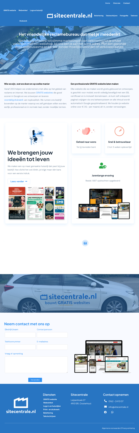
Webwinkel (23, 10)
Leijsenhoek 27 (78, 400)
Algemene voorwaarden (111, 428)
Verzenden (35, 380)
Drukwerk (23, 21)
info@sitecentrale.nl (118, 407)
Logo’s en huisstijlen (52, 406)
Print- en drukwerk (51, 409)
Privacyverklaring (128, 428)
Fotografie (124, 15)
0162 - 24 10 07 (116, 401)
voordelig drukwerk (13, 99)
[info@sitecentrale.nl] (105, 406)
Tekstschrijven (111, 15)
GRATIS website (10, 10)
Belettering (98, 15)
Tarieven (134, 15)
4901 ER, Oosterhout (81, 403)
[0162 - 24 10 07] (105, 401)
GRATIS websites (44, 92)
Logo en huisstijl (36, 10)
